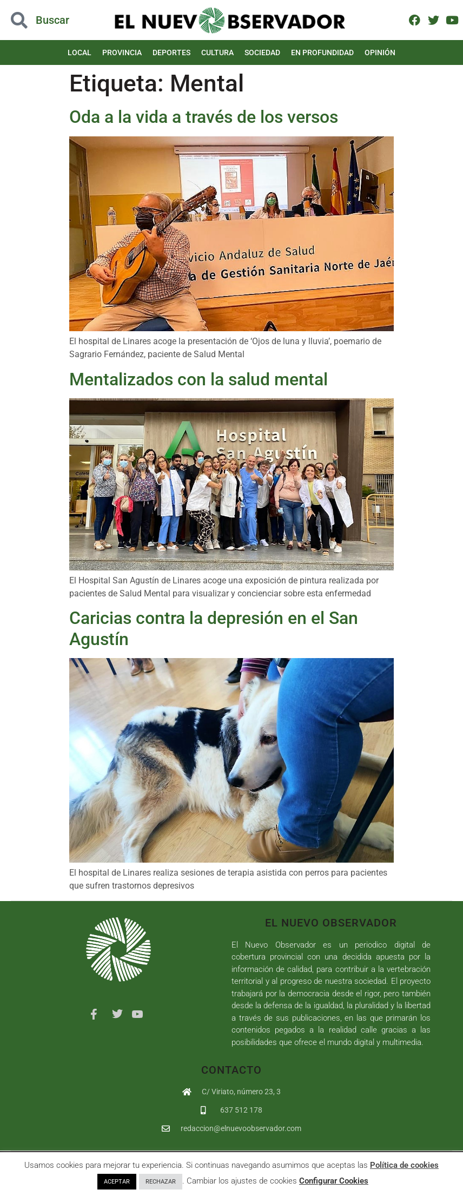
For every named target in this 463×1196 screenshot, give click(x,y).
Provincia (122, 52)
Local (79, 52)
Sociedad (262, 52)
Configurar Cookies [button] (333, 1181)
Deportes (171, 52)
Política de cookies (404, 1165)
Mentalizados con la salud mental (198, 379)
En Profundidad (322, 52)
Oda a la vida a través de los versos (203, 117)
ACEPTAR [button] (117, 1181)
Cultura (217, 52)
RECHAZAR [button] (160, 1181)
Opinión (380, 52)
